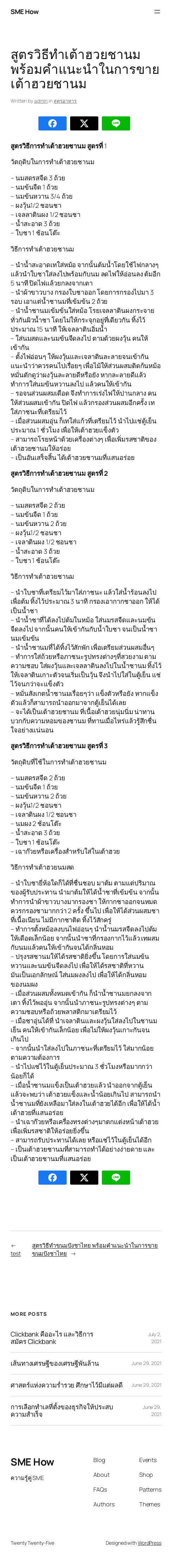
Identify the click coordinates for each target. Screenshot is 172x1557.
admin (41, 100)
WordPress (149, 1542)
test (16, 1253)
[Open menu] (157, 11)
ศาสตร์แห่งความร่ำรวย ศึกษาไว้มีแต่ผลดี (67, 1385)
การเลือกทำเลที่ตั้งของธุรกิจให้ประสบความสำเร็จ (62, 1410)
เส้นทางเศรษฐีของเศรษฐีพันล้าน (55, 1363)
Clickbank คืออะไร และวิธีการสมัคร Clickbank (52, 1338)
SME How (25, 11)
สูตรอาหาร (65, 100)
